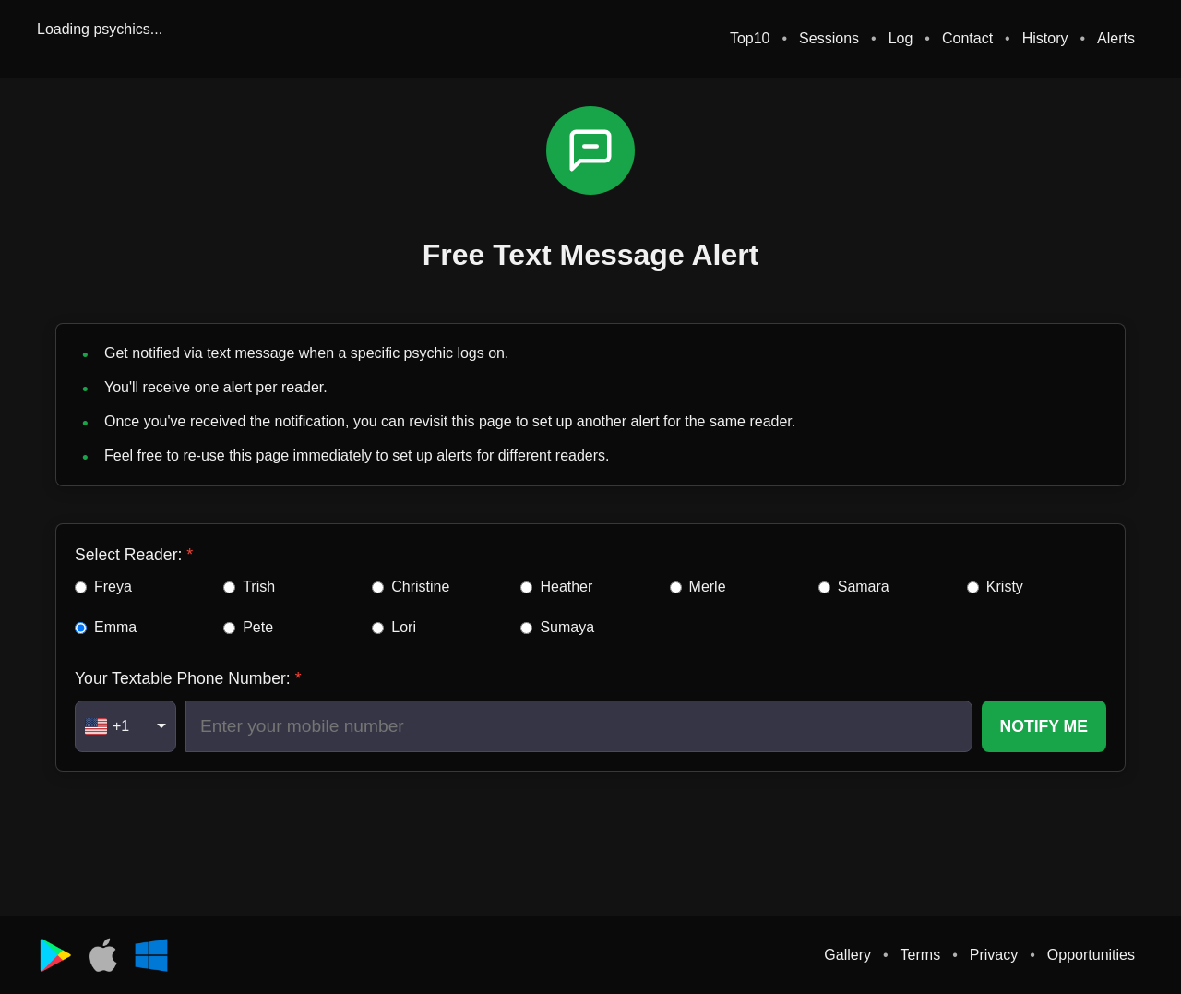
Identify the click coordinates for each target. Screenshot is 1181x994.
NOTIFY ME (1044, 726)
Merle (707, 586)
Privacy (994, 955)
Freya (113, 586)
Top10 (750, 38)
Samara (863, 586)
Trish (259, 586)
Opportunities (1091, 955)
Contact (967, 38)
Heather (566, 586)
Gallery (847, 955)
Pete (258, 627)
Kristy (1004, 586)
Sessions (829, 38)
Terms (921, 955)
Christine (420, 586)
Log (901, 38)
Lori (403, 627)
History (1045, 38)
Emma (115, 627)
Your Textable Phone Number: (183, 678)
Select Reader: (128, 554)
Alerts (1116, 38)
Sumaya (567, 627)
